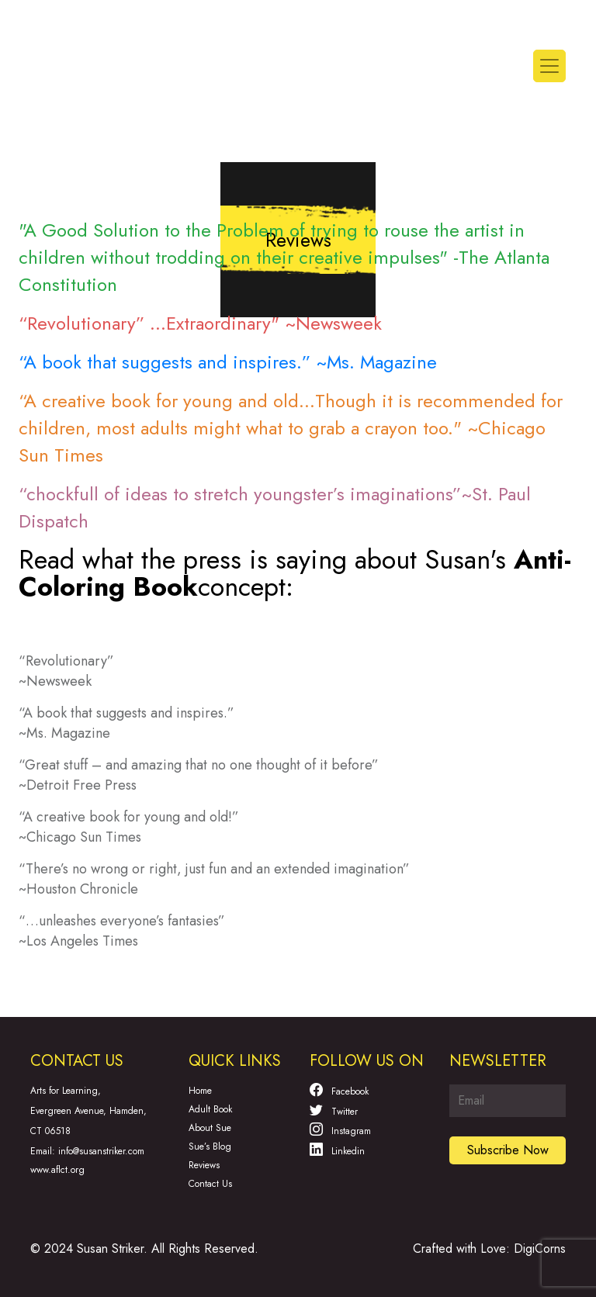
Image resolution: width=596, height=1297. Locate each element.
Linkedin (337, 1149)
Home (200, 1091)
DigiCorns (540, 1248)
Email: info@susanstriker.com (87, 1151)
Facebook (339, 1090)
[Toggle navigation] (549, 66)
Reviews (204, 1165)
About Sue (210, 1128)
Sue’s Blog (210, 1146)
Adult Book (210, 1109)
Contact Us (210, 1184)
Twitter (334, 1110)
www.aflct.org (57, 1170)
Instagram (340, 1129)
